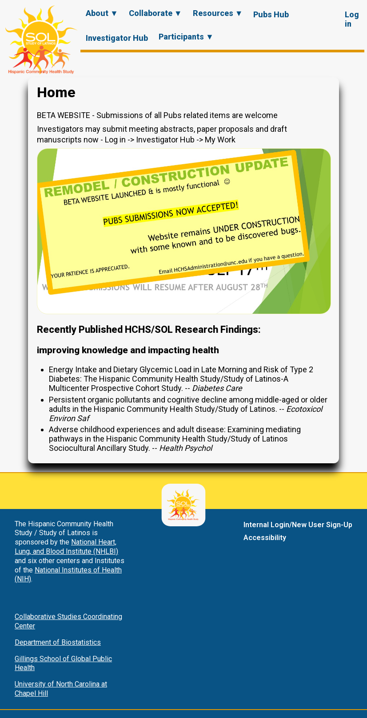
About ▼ (102, 13)
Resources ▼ (218, 13)
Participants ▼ (186, 36)
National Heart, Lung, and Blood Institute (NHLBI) (66, 547)
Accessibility (264, 537)
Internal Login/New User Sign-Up (297, 525)
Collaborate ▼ (155, 13)
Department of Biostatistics (58, 642)
